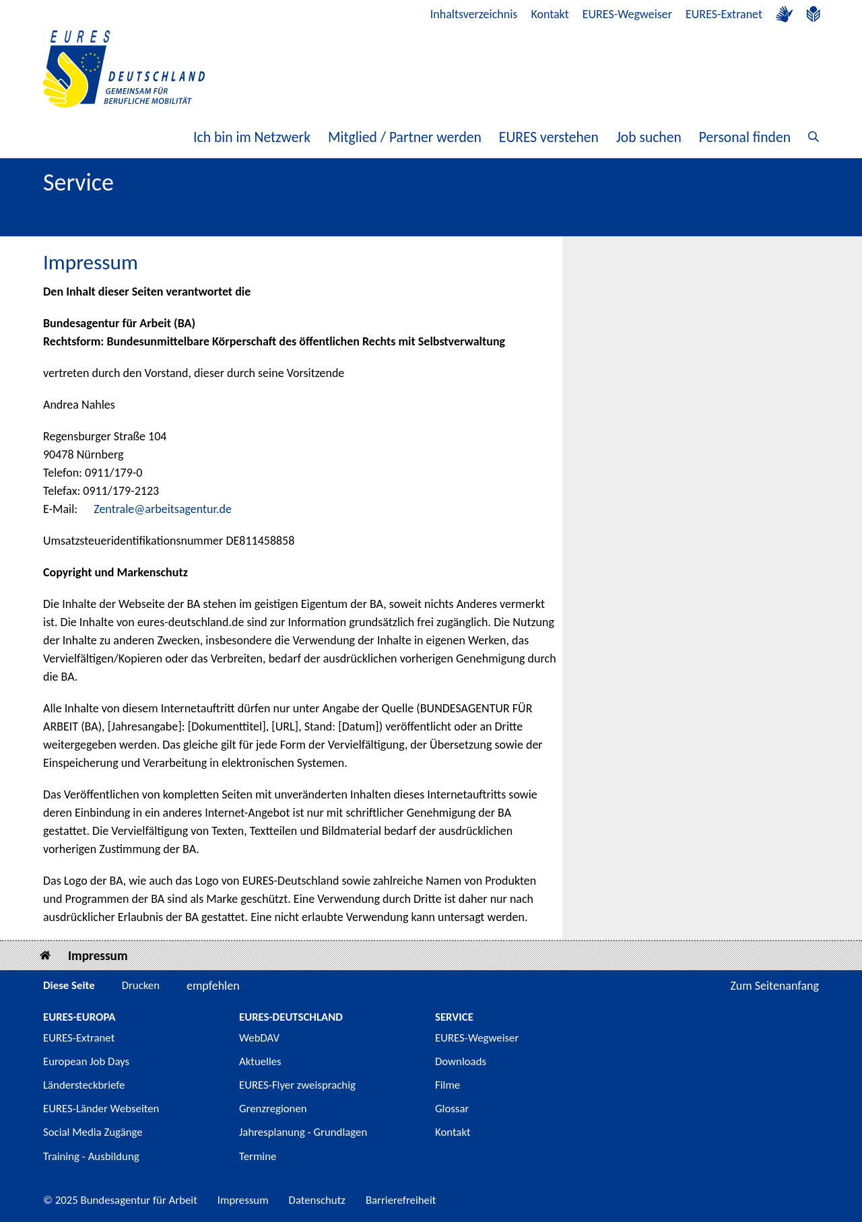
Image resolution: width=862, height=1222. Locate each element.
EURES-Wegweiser (627, 14)
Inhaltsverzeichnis (474, 14)
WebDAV (259, 1038)
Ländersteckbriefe (84, 1085)
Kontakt (549, 14)
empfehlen (213, 985)
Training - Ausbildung (91, 1156)
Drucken (141, 985)
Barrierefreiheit (401, 1200)
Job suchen (649, 137)
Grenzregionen (273, 1108)
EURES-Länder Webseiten (101, 1108)
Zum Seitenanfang (774, 985)
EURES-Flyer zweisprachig (297, 1085)
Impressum (98, 955)
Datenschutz (317, 1200)
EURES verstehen (549, 137)
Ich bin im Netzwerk (251, 137)
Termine (257, 1156)
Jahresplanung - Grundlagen (303, 1132)
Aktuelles (260, 1061)
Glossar (452, 1108)
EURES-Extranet (724, 14)
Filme (447, 1085)
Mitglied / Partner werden (405, 137)
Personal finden (745, 137)
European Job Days (86, 1061)
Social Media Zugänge (93, 1132)
